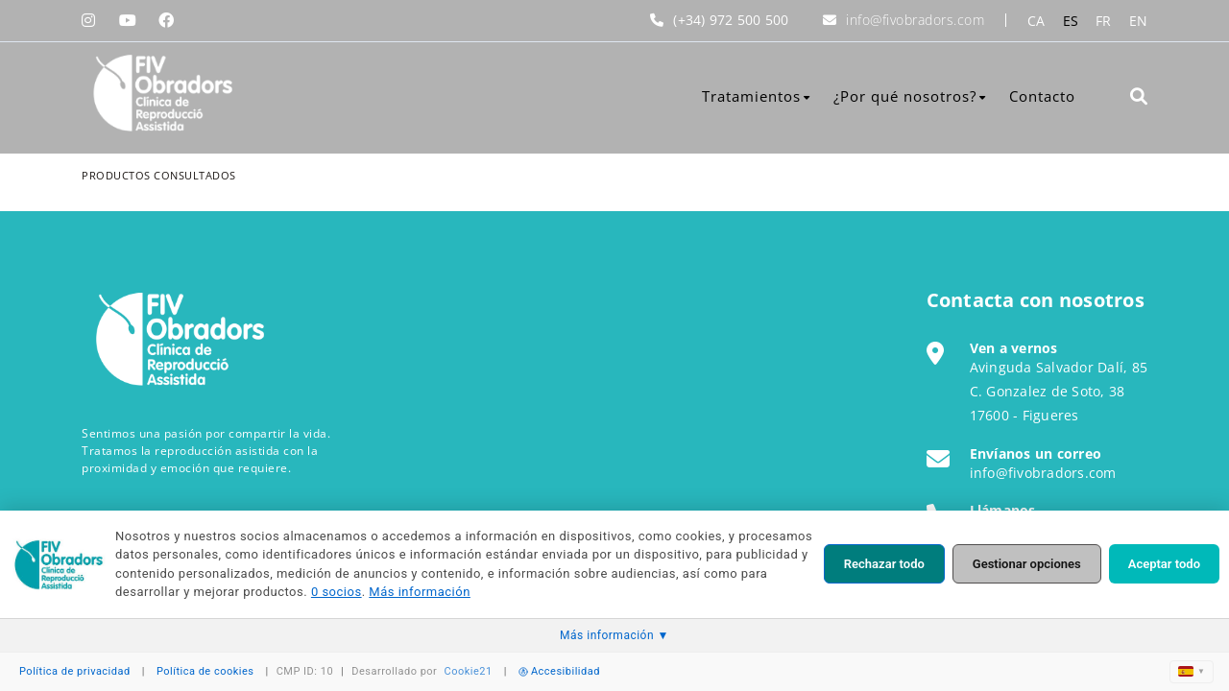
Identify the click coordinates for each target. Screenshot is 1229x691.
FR (1104, 21)
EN (1138, 21)
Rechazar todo (884, 564)
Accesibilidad (559, 671)
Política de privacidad (75, 671)
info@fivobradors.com (915, 20)
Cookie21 (469, 671)
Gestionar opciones (1027, 564)
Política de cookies (205, 671)
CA (1036, 21)
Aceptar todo (1164, 564)
